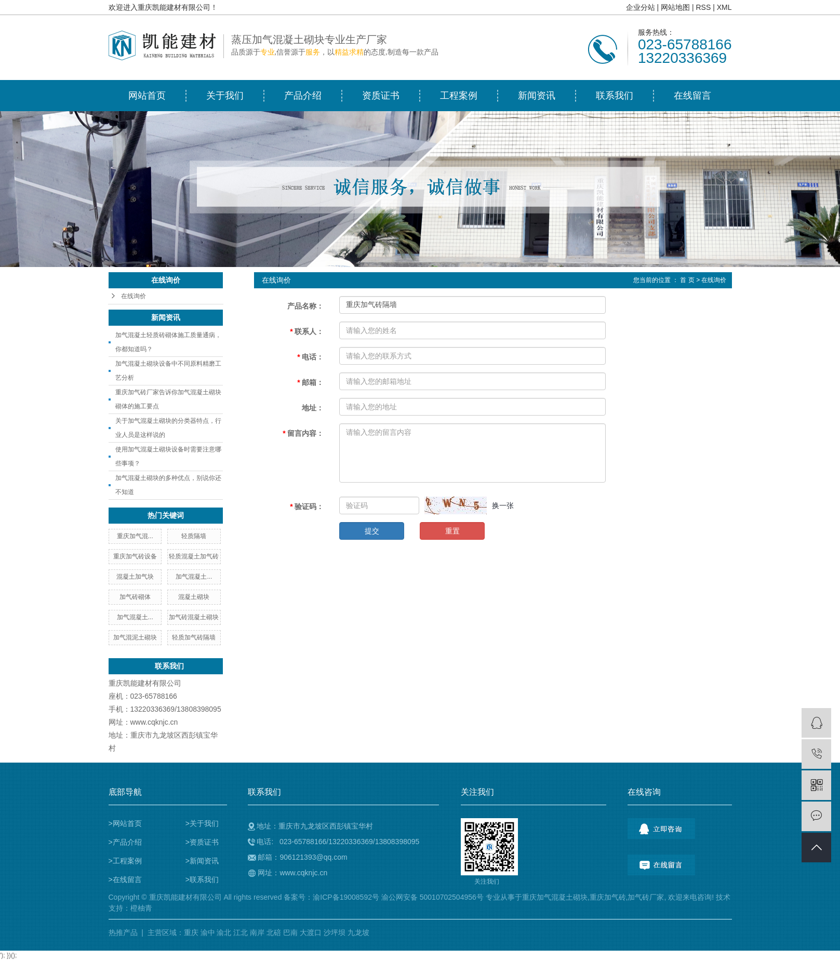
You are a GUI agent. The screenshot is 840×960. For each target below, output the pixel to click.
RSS (703, 7)
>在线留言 (125, 879)
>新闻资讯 (202, 861)
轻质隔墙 (193, 536)
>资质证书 (202, 842)
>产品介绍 (125, 842)
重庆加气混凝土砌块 (555, 897)
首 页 (687, 280)
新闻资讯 (536, 95)
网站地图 (675, 7)
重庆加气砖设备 (135, 556)
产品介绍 (303, 95)
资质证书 (380, 95)
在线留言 (692, 95)
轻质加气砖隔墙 (194, 637)
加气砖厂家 (646, 897)
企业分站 (640, 7)
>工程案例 (125, 861)
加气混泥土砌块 (135, 637)
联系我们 (614, 95)
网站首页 (147, 95)
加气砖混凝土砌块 (194, 617)
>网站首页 (125, 823)
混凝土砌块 (193, 597)
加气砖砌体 (135, 597)
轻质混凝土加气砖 (194, 556)
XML (724, 7)
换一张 (503, 505)
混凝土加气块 (135, 576)
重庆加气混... (135, 536)
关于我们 (225, 95)
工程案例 (458, 95)
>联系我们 (202, 879)
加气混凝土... (194, 576)
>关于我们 (202, 823)
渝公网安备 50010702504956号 (432, 897)
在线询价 (133, 296)
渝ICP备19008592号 (346, 897)
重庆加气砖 (608, 897)
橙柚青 (141, 908)
